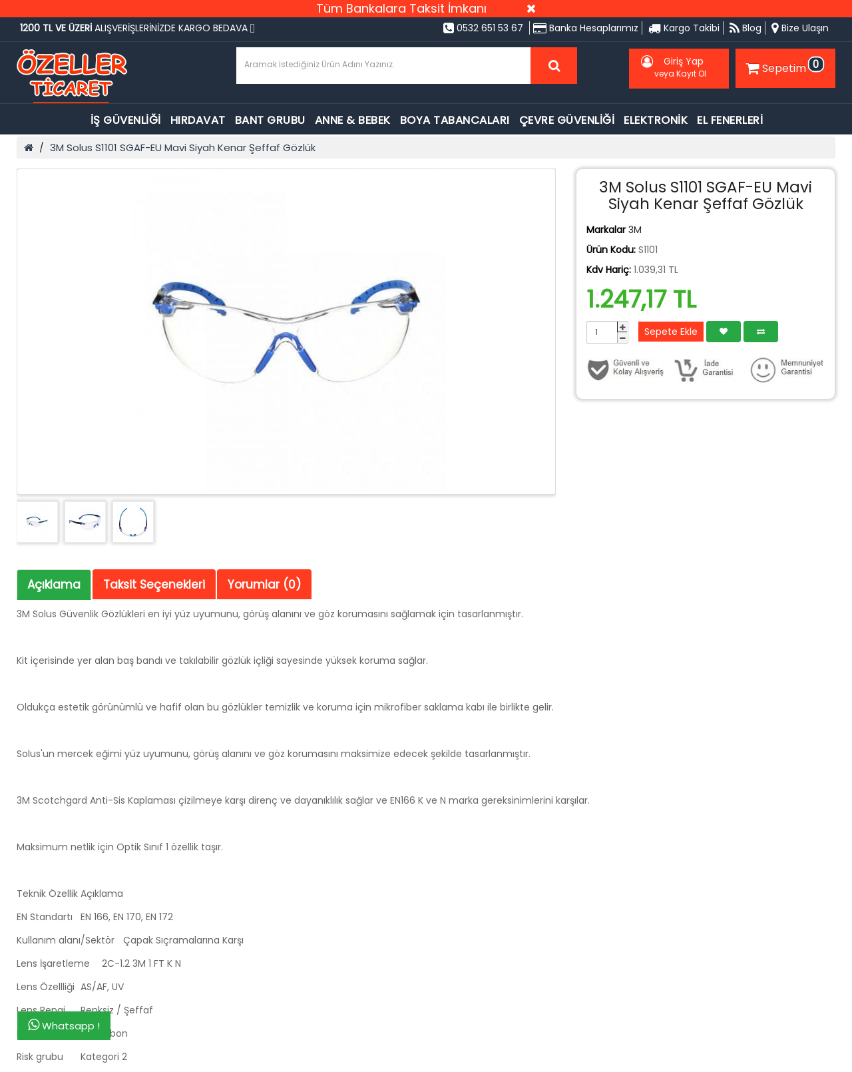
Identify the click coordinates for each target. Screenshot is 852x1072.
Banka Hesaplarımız (585, 28)
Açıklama (54, 585)
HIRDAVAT (198, 120)
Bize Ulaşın (800, 28)
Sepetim (783, 66)
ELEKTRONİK (656, 120)
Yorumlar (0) (264, 585)
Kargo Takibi (684, 28)
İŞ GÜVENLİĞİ (126, 120)
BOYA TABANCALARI (455, 120)
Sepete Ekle (671, 331)
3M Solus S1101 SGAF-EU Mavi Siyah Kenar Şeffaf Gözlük (183, 147)
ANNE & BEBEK (353, 120)
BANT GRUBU (270, 120)
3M (635, 229)
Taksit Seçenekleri (154, 585)
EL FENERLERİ (730, 120)
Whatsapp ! (64, 1025)
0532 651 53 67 (483, 28)
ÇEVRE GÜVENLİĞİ (567, 120)
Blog (745, 28)
